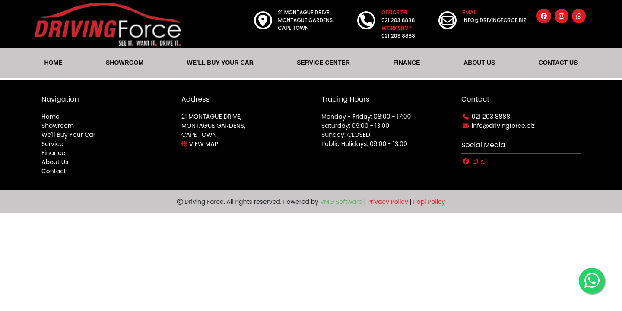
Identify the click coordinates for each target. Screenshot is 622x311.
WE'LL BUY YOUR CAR (220, 62)
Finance (53, 153)
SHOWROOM (124, 62)
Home (50, 116)
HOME (53, 62)
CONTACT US (558, 62)
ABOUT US (479, 62)
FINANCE (406, 62)
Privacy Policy (387, 201)
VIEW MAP (199, 144)
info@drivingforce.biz (503, 125)
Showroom (57, 125)
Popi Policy (429, 201)
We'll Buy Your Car (68, 134)
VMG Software (341, 201)
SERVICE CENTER (323, 62)
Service (52, 144)
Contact (53, 171)
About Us (54, 162)
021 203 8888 (491, 116)
